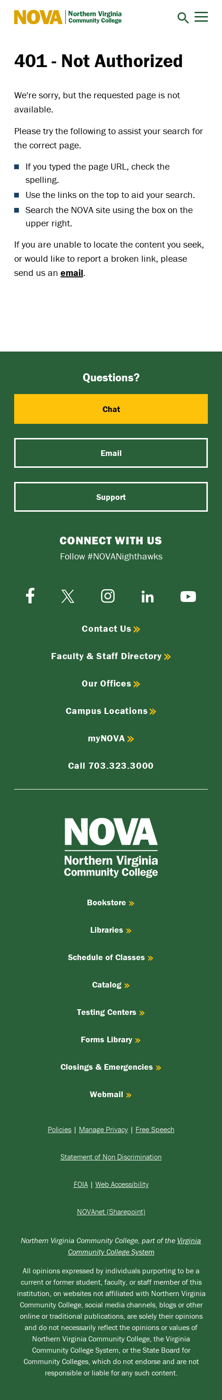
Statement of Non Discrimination (111, 1156)
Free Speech (155, 1129)
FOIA (81, 1184)
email (71, 272)
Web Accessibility (122, 1184)
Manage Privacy (103, 1129)
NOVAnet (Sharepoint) (111, 1211)
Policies (59, 1129)
